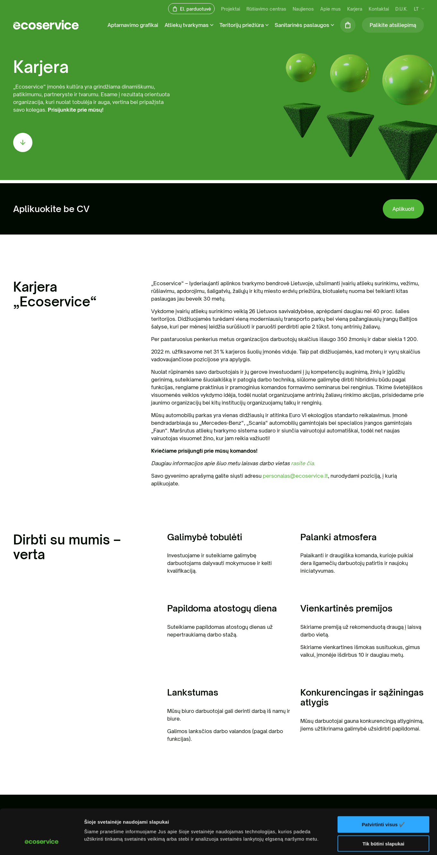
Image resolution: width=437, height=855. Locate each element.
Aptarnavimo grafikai (132, 25)
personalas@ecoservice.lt (295, 476)
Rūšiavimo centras (266, 9)
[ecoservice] (46, 27)
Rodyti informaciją (105, 842)
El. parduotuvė (195, 9)
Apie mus (330, 9)
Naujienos (303, 9)
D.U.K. (401, 9)
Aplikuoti (403, 209)
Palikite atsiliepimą (393, 25)
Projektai (230, 9)
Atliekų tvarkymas (187, 25)
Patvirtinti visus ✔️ (383, 785)
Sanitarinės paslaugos (302, 25)
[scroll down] (22, 142)
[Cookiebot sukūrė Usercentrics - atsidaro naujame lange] (41, 842)
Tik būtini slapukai (384, 804)
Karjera (354, 9)
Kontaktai (379, 9)
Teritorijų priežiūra (241, 25)
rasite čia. (303, 463)
